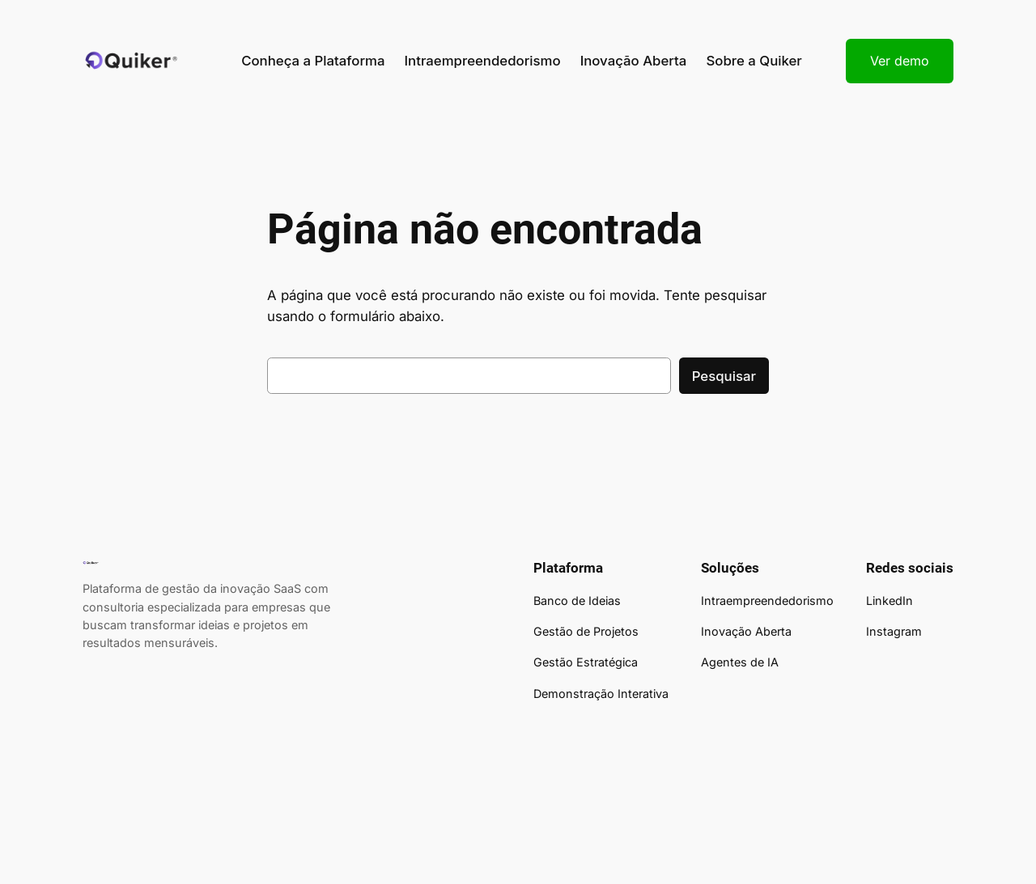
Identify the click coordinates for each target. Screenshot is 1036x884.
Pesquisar (724, 376)
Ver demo (899, 61)
